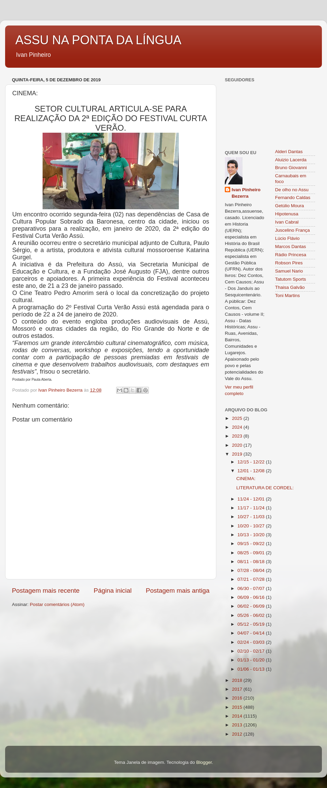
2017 (238, 689)
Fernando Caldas (293, 197)
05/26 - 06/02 (251, 615)
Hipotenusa (286, 213)
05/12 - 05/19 (251, 624)
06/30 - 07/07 (251, 588)
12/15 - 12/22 (251, 461)
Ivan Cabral (287, 222)
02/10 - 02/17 (251, 651)
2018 (238, 680)
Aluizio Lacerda (291, 159)
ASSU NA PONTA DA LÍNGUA (98, 40)
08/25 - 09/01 (251, 552)
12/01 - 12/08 (251, 470)
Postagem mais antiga (177, 590)
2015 (238, 707)
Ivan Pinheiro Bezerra (246, 193)
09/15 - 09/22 (251, 543)
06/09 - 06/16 (251, 597)
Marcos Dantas (290, 246)
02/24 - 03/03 (251, 642)
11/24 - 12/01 (251, 499)
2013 (238, 724)
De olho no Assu (292, 189)
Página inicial (112, 590)
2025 (238, 418)
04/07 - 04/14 (251, 633)
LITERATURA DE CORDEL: (265, 487)
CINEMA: (245, 478)
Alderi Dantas (289, 151)
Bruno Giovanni (291, 167)
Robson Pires (289, 262)
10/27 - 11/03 (251, 516)
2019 (238, 454)
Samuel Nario (289, 271)
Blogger (204, 762)
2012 (238, 734)
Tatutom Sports (290, 279)
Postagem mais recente (45, 590)
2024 (238, 427)
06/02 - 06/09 (251, 606)
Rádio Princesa (291, 254)
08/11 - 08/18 (251, 561)
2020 (238, 445)
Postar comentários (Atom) (57, 604)
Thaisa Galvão (290, 287)
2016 (238, 698)
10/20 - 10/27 (251, 525)
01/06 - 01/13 (251, 669)
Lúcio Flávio (287, 238)
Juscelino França (292, 230)
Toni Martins (287, 295)
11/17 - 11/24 (251, 507)
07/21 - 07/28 (251, 579)
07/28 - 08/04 (251, 570)
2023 (238, 436)
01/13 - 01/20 (251, 659)
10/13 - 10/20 (251, 534)
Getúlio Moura (289, 205)
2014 (238, 716)
